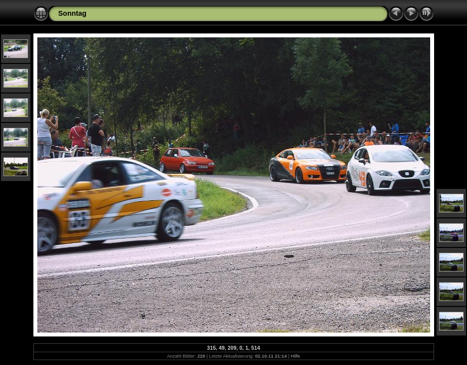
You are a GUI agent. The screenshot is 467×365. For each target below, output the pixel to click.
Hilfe (295, 356)
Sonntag (72, 13)
